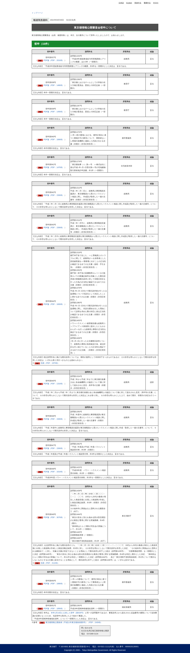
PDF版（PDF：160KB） (54, 304)
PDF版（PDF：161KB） (54, 472)
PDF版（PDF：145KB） (54, 112)
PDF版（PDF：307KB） (54, 517)
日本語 (121, 3)
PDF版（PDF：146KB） (54, 85)
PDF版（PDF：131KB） (54, 384)
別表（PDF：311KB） (50, 563)
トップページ (37, 13)
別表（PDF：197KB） (50, 363)
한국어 (155, 3)
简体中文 (137, 3)
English (129, 3)
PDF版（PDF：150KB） (54, 195)
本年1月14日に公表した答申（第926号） (68, 613)
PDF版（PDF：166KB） (54, 139)
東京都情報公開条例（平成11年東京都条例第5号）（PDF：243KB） (74, 622)
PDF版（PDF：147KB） (54, 167)
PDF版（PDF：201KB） (54, 60)
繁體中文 (147, 3)
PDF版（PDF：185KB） (54, 608)
